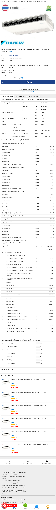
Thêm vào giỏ (18, 78)
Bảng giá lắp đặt (20, 96)
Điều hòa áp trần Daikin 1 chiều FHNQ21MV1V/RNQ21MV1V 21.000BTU (29, 445)
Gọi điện (25, 505)
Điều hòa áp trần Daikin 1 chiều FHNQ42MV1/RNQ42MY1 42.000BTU (28, 379)
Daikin (12, 383)
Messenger (36, 507)
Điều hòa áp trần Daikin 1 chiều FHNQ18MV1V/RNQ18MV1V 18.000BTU (29, 431)
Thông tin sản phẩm (7, 96)
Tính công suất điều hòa (33, 96)
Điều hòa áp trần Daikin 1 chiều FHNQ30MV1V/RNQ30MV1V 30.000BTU (29, 392)
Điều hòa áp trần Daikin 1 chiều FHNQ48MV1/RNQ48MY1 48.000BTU (28, 405)
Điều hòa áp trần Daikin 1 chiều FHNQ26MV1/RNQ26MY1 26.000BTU (28, 418)
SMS (47, 507)
